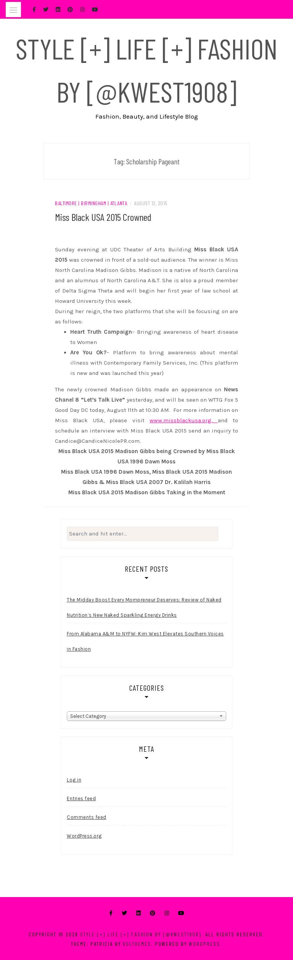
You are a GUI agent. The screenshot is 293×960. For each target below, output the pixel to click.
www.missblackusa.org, (183, 420)
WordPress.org (84, 836)
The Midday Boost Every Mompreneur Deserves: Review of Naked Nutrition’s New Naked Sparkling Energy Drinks (144, 607)
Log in (74, 780)
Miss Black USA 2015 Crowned (103, 217)
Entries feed (81, 798)
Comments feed (86, 817)
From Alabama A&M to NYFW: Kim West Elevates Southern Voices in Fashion (145, 641)
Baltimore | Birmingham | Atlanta (91, 203)
